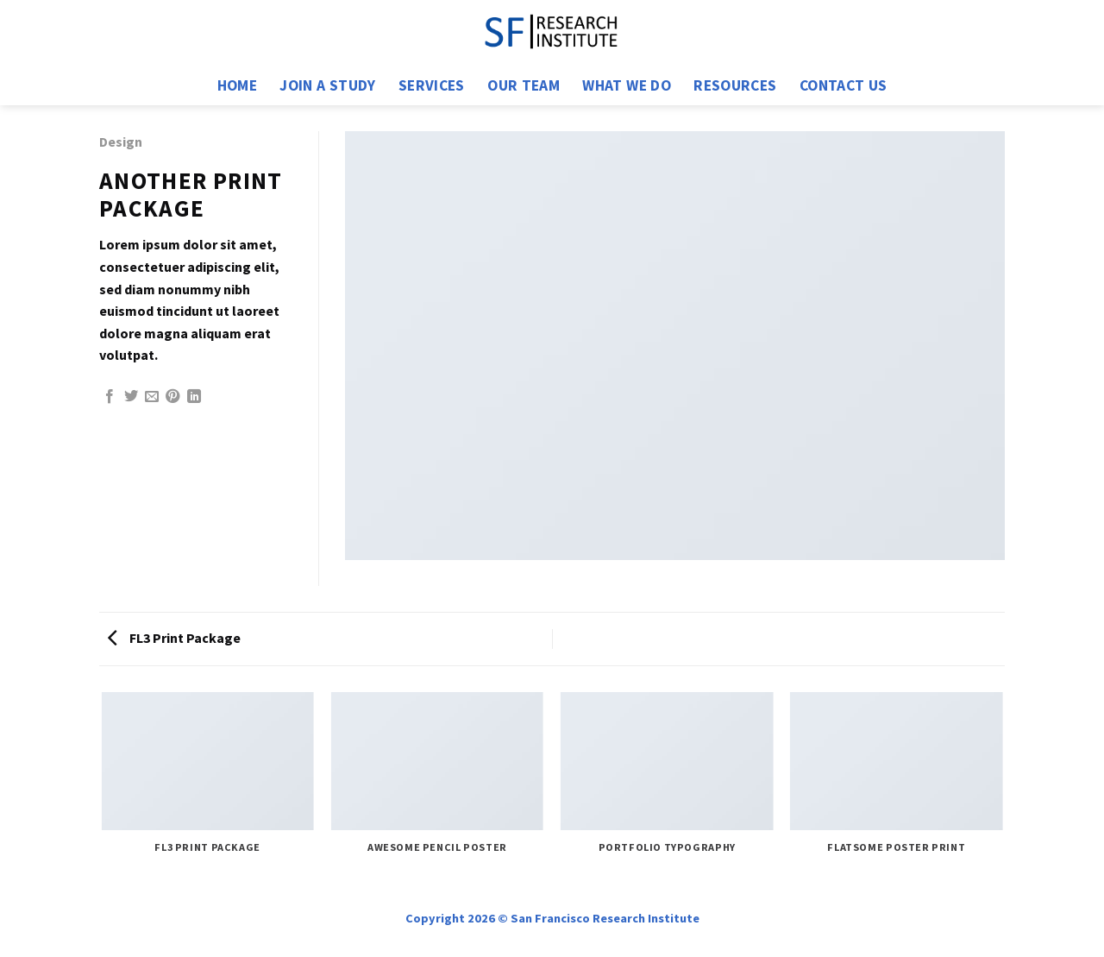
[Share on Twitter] (131, 397)
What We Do (626, 85)
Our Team (523, 85)
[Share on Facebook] (109, 397)
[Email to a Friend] (152, 397)
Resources (734, 85)
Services (431, 85)
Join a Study (327, 85)
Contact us (844, 85)
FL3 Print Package (174, 637)
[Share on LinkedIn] (194, 397)
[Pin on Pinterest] (172, 397)
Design (120, 141)
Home (237, 85)
